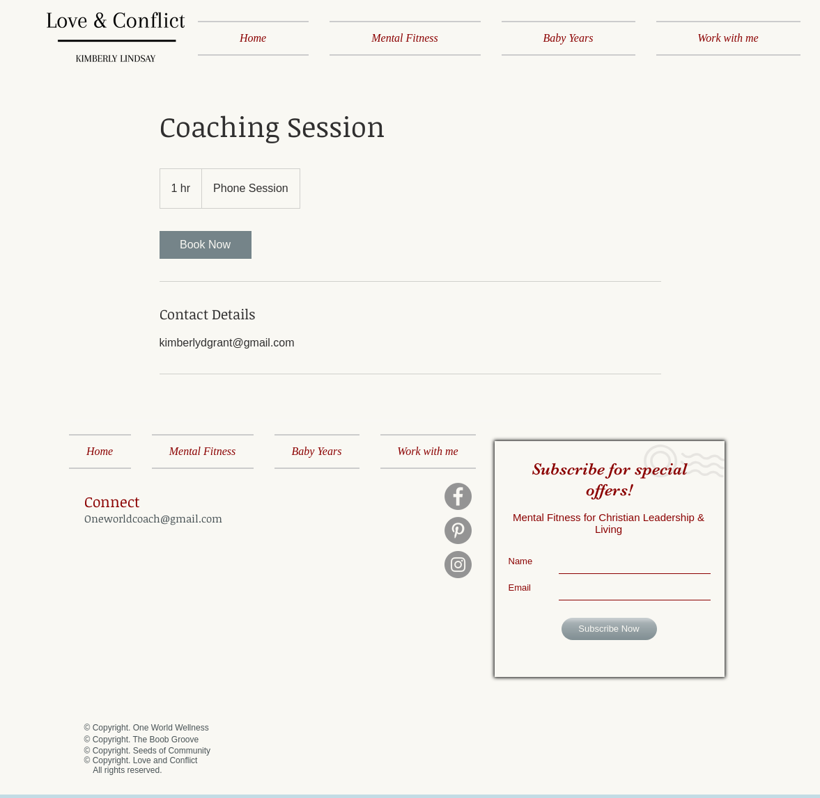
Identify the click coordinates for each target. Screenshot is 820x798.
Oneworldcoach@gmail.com (153, 518)
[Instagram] (458, 564)
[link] (206, 245)
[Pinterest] (458, 530)
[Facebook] (458, 496)
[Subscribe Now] (609, 629)
